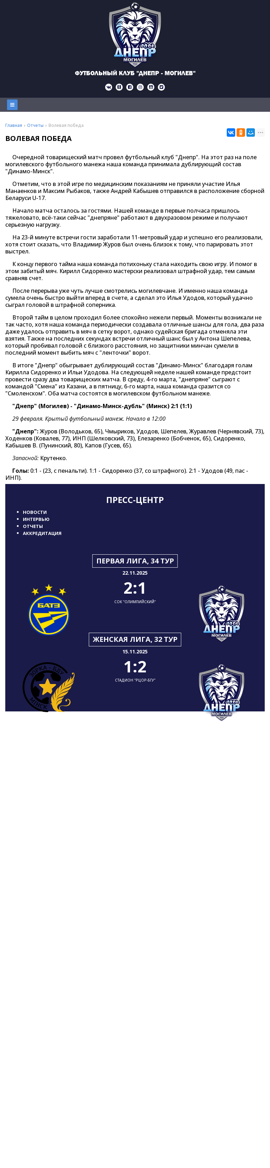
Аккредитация (42, 533)
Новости (35, 512)
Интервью (36, 519)
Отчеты (33, 526)
